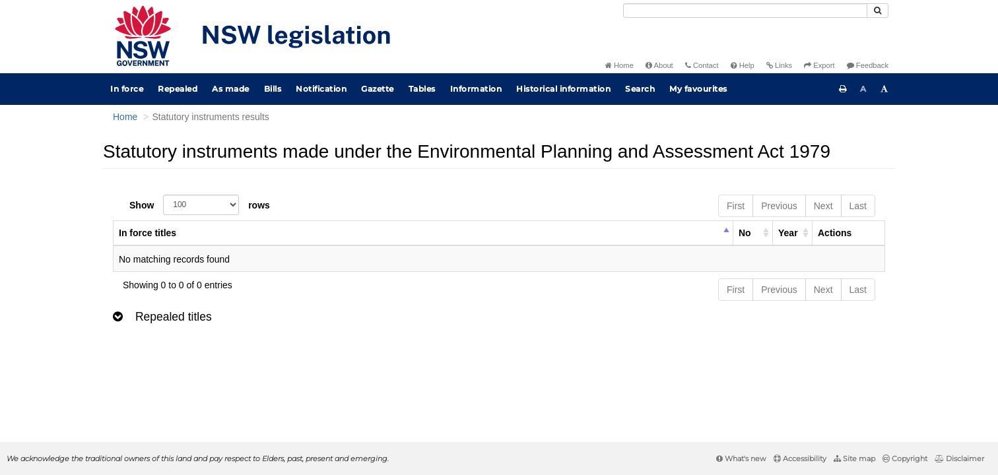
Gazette (377, 89)
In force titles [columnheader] (147, 233)
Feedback (867, 65)
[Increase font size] (884, 89)
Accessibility (800, 458)
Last (858, 206)
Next (823, 206)
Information (476, 89)
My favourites (698, 89)
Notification (321, 89)
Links (779, 65)
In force (126, 89)
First (736, 206)
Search (640, 89)
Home (619, 65)
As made (230, 89)
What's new (741, 458)
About (659, 65)
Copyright (904, 458)
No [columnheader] (745, 233)
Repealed (177, 89)
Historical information (563, 89)
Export (819, 65)
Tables (422, 89)
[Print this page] (843, 89)
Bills (273, 89)
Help (742, 65)
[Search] (745, 10)
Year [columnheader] (788, 233)
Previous (779, 206)
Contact (702, 65)
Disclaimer (959, 458)
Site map (854, 458)
